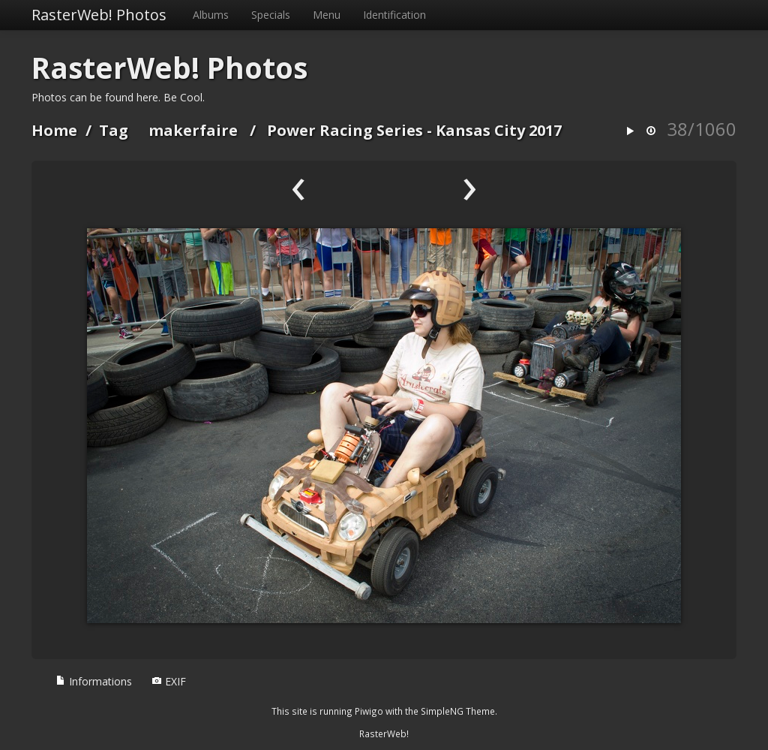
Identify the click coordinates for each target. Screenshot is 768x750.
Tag (113, 130)
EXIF (169, 681)
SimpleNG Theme (458, 711)
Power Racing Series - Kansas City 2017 (414, 130)
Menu (326, 15)
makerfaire (193, 130)
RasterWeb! (384, 733)
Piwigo (369, 711)
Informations (94, 681)
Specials (270, 15)
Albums (211, 15)
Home (54, 130)
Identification (394, 15)
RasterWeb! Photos (99, 15)
